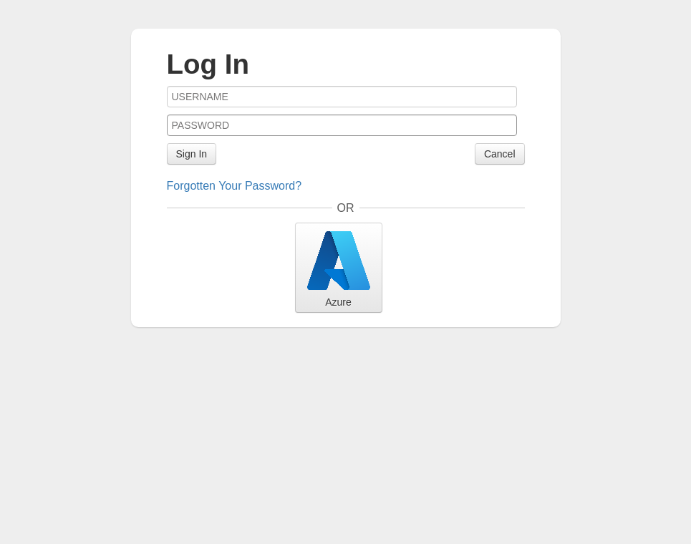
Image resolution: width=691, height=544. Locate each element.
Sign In (192, 154)
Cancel (500, 154)
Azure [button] (338, 267)
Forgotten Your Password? (234, 186)
